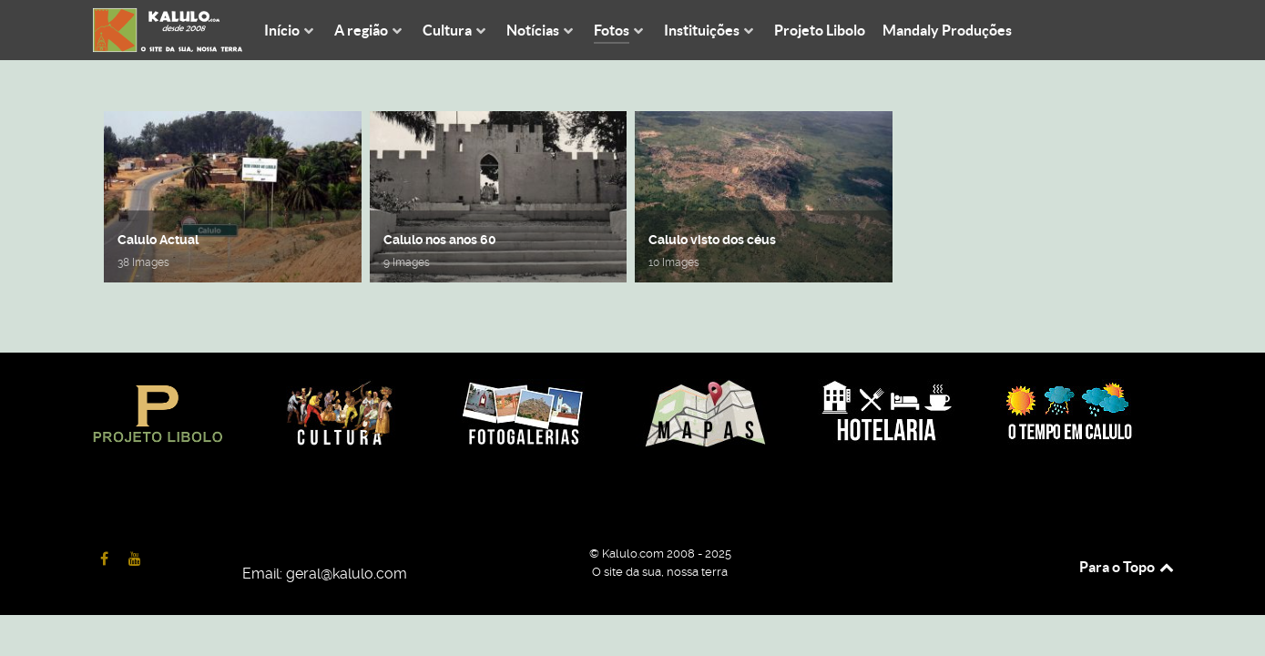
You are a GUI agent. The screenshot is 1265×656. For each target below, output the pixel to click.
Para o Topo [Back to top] (1128, 567)
